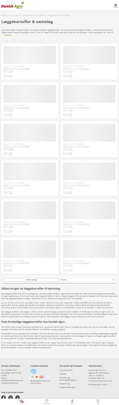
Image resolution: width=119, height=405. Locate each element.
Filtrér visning (31, 280)
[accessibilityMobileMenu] (116, 6)
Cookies (63, 374)
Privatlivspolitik (66, 370)
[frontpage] (12, 5)
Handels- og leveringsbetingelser (68, 378)
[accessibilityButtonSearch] (98, 402)
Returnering (65, 383)
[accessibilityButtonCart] (21, 402)
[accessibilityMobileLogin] (72, 402)
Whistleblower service (98, 384)
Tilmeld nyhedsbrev (9, 383)
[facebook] (3, 397)
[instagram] (10, 397)
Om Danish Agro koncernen (100, 381)
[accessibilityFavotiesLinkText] (46, 402)
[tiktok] (17, 397)
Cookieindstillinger (68, 387)
